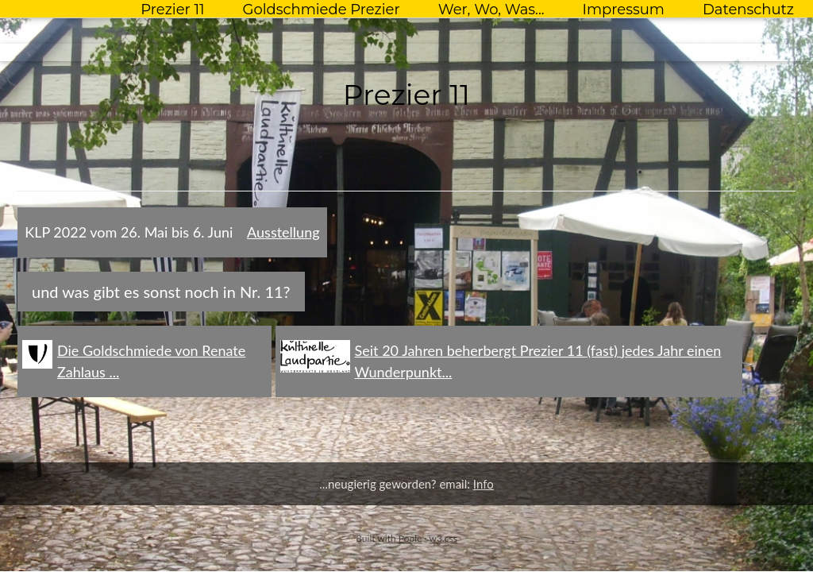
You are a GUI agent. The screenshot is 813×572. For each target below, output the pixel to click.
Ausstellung (283, 232)
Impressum (624, 9)
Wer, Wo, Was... (491, 9)
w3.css (443, 538)
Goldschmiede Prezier (320, 9)
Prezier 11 (172, 9)
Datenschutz (748, 9)
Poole (410, 538)
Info (483, 484)
